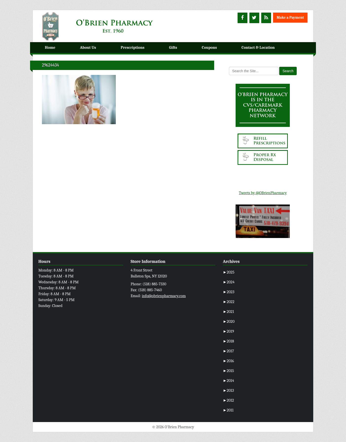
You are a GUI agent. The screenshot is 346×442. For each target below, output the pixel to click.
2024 (228, 282)
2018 (228, 341)
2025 (228, 272)
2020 (229, 321)
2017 (228, 351)
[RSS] (266, 18)
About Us (88, 47)
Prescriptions (132, 47)
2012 (228, 400)
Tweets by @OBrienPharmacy (263, 193)
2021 (228, 311)
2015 (228, 371)
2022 (228, 302)
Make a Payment (290, 17)
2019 (228, 331)
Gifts (173, 47)
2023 (228, 292)
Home (50, 47)
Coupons (209, 47)
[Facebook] (242, 18)
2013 (228, 390)
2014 (228, 380)
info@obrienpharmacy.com (164, 296)
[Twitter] (254, 18)
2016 (228, 361)
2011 (228, 410)
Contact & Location (258, 47)
